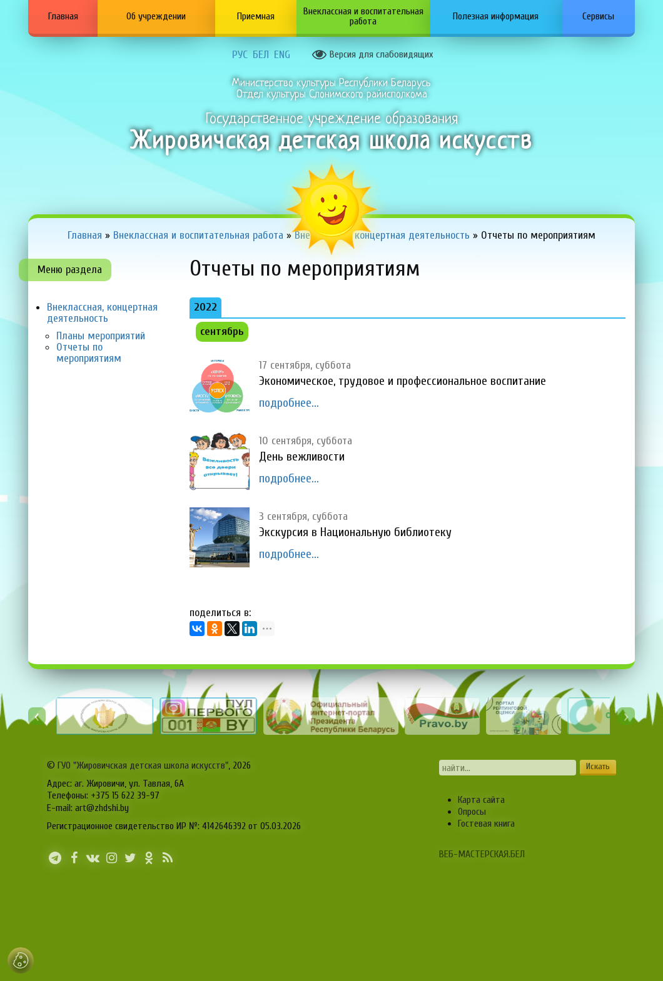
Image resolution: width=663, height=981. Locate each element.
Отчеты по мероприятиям (88, 353)
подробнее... (289, 403)
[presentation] (37, 716)
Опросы (472, 811)
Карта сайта (481, 799)
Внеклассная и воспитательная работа (363, 16)
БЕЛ (261, 55)
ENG (282, 55)
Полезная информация (496, 16)
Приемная (256, 16)
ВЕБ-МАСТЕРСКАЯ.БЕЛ (482, 854)
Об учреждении (156, 16)
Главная (63, 16)
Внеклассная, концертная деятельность (102, 313)
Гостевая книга (486, 823)
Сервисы (598, 16)
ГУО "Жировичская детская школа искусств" (143, 765)
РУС (240, 55)
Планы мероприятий (100, 335)
